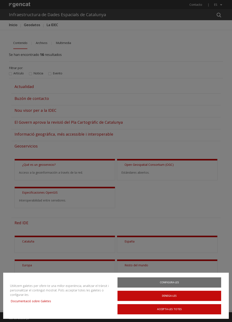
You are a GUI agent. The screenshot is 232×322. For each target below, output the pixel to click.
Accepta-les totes (169, 309)
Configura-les (169, 283)
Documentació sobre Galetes (32, 302)
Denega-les (169, 296)
